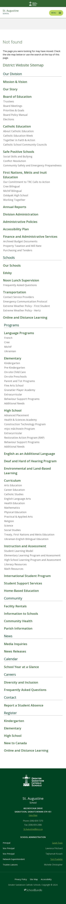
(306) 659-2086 (35, 824)
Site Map (34, 879)
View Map (33, 815)
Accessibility (46, 879)
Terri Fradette (56, 859)
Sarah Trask (57, 843)
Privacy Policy (21, 879)
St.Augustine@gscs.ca (33, 829)
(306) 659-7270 (36, 820)
